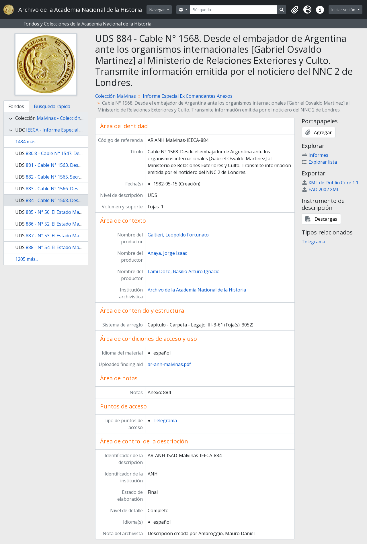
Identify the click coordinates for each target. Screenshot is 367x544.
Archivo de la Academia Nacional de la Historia (197, 290)
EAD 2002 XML (320, 189)
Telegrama (165, 420)
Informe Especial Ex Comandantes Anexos (188, 96)
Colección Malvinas (115, 96)
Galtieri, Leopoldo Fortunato (178, 235)
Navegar (157, 9)
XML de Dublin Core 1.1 (330, 182)
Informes (315, 155)
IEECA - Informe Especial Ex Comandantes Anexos (79, 130)
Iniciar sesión (343, 9)
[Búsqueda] (234, 9)
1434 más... (26, 141)
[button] (294, 9)
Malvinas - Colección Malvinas (69, 118)
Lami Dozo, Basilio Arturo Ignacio (184, 271)
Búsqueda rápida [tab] (52, 106)
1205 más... (26, 259)
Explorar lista (319, 162)
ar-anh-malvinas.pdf (169, 364)
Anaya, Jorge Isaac (167, 253)
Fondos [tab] (16, 106)
